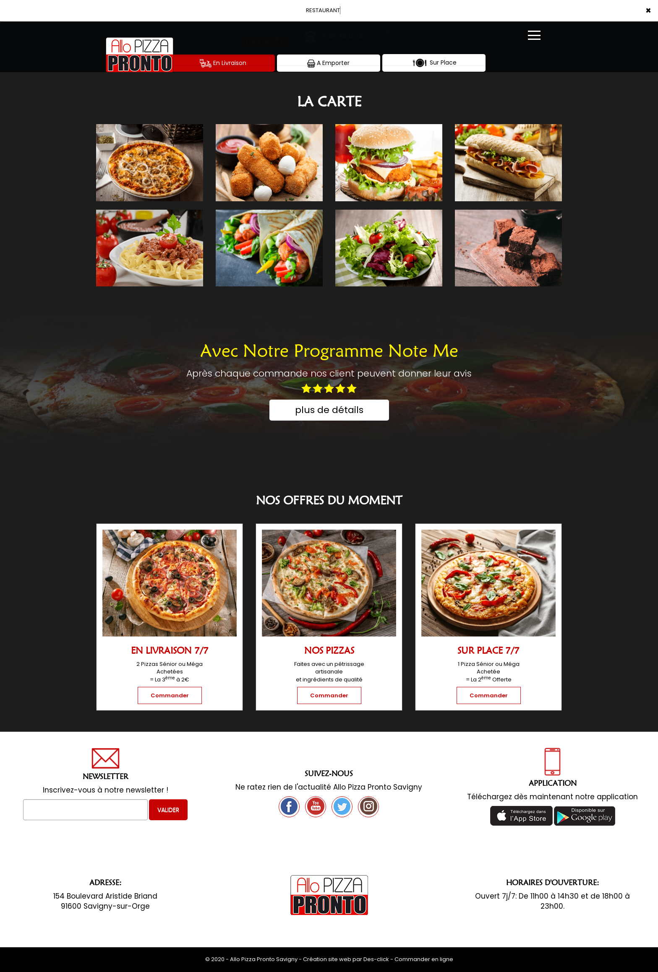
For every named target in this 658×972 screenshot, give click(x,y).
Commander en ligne (423, 959)
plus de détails (329, 409)
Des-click (376, 959)
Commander (170, 695)
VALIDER (168, 810)
